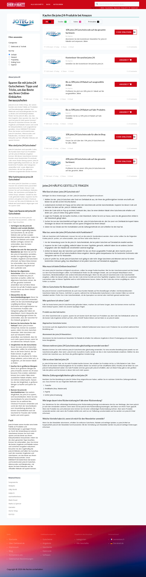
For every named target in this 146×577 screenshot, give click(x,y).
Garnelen (12, 507)
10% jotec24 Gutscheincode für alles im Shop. (86, 134)
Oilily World (13, 489)
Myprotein (117, 8)
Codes (62, 21)
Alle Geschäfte (37, 4)
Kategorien (58, 4)
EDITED (11, 514)
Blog (48, 4)
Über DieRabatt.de (17, 543)
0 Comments (132, 47)
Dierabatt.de (117, 543)
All (48, 21)
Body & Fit (124, 8)
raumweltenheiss (15, 496)
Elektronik (47, 551)
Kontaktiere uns (16, 555)
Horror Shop (13, 511)
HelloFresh (134, 8)
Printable (93, 21)
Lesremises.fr (117, 539)
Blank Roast (13, 500)
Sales (77, 21)
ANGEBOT (125, 60)
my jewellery (109, 8)
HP (129, 8)
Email (71, 47)
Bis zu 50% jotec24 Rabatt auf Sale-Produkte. (86, 109)
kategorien (81, 539)
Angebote (47, 543)
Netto (102, 8)
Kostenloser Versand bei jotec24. (80, 57)
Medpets (12, 486)
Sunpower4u (13, 482)
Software (46, 555)
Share (63, 47)
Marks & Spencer (15, 504)
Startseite (13, 539)
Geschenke (47, 547)
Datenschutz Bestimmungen (21, 559)
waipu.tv (12, 493)
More (86, 41)
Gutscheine (47, 539)
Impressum (13, 547)
